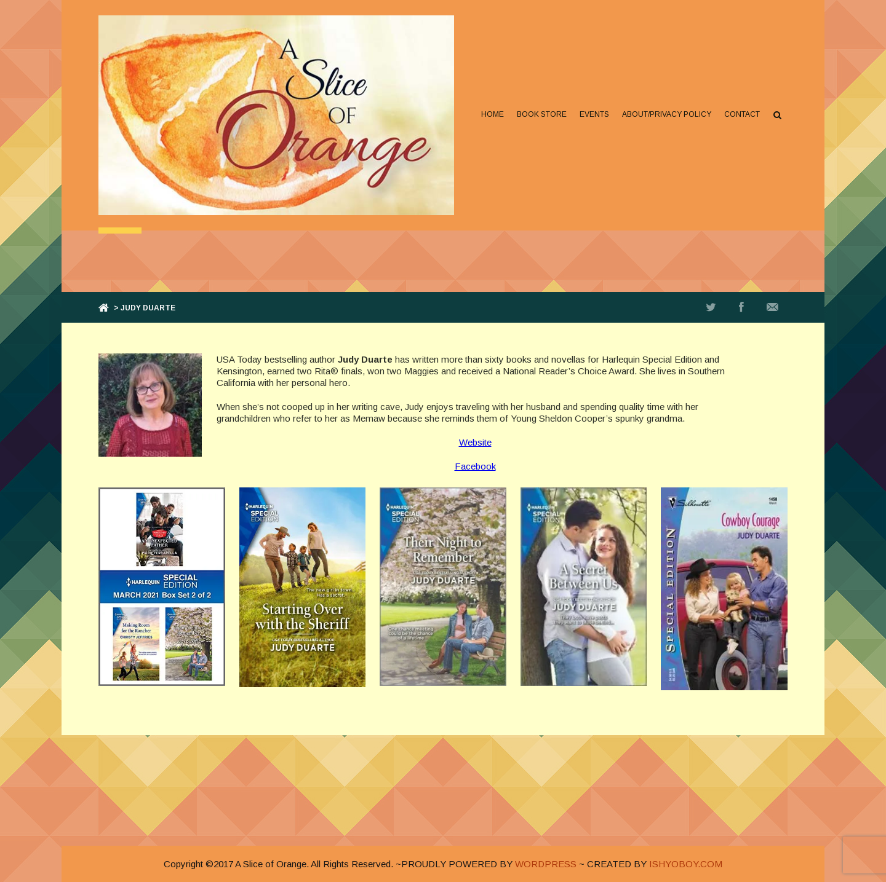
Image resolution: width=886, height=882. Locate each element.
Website (475, 442)
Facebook (475, 466)
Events (594, 114)
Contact (742, 114)
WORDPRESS (546, 864)
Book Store (542, 114)
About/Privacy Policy (666, 114)
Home (492, 114)
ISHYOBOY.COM (685, 864)
